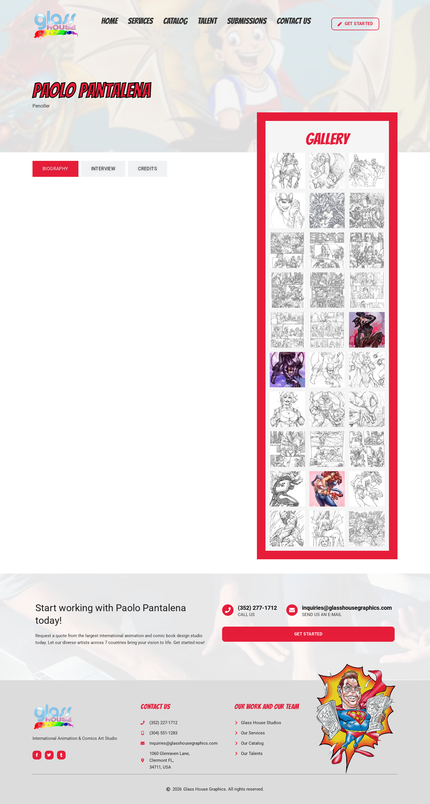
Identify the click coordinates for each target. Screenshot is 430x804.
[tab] (55, 169)
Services (140, 21)
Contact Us (294, 21)
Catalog (175, 21)
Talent (207, 21)
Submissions (246, 21)
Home (109, 21)
